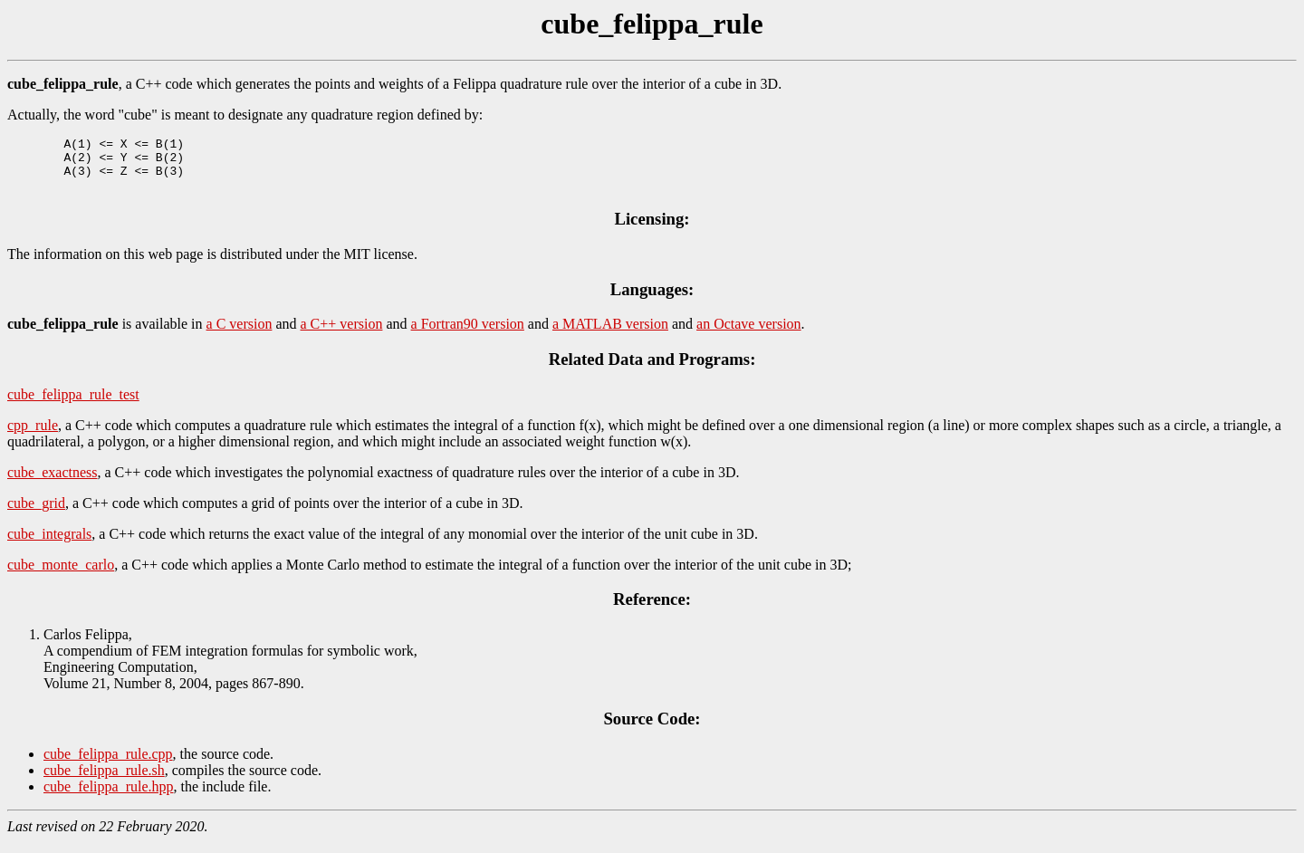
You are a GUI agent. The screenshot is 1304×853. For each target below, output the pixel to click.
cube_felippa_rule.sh (104, 781)
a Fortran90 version (467, 334)
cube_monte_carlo (60, 575)
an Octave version (748, 334)
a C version (239, 334)
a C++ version (342, 334)
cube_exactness (52, 483)
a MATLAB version (610, 334)
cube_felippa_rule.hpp (108, 797)
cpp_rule (32, 436)
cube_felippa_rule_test (73, 405)
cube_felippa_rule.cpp (108, 764)
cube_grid (36, 514)
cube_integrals (49, 544)
